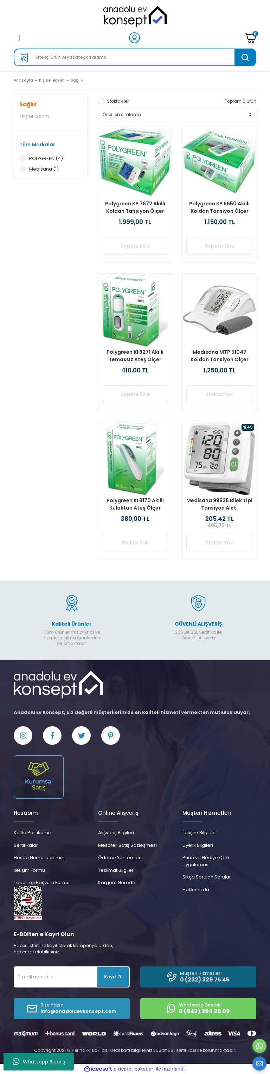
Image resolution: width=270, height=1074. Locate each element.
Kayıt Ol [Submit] (113, 976)
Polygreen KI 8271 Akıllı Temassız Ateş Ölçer (135, 356)
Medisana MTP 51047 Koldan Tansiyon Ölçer (220, 356)
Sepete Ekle (135, 245)
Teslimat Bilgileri (116, 870)
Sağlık (77, 80)
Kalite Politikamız (33, 832)
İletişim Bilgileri (199, 832)
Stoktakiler (118, 101)
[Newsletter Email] (72, 976)
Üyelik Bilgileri (197, 845)
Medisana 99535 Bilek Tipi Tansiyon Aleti (219, 504)
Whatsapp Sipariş (39, 1062)
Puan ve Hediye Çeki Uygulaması (205, 861)
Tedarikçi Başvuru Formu (42, 882)
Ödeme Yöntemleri (120, 857)
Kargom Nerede (116, 882)
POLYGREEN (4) (46, 158)
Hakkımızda (195, 889)
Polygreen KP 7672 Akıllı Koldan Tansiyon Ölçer (135, 207)
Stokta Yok (219, 394)
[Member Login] (134, 37)
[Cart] (250, 38)
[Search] (135, 57)
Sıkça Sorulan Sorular (206, 877)
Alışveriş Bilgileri (116, 832)
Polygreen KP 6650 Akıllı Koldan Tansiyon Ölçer (219, 207)
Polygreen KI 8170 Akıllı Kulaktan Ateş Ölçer (135, 504)
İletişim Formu (29, 870)
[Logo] (135, 16)
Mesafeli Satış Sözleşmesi (127, 845)
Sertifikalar (26, 845)
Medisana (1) (44, 169)
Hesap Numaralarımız (39, 857)
